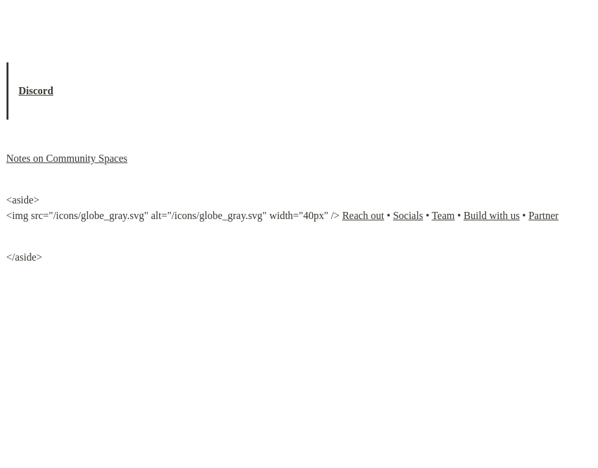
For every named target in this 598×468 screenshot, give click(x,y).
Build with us (491, 215)
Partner (543, 215)
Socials (408, 215)
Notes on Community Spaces (67, 158)
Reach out (363, 215)
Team (442, 215)
